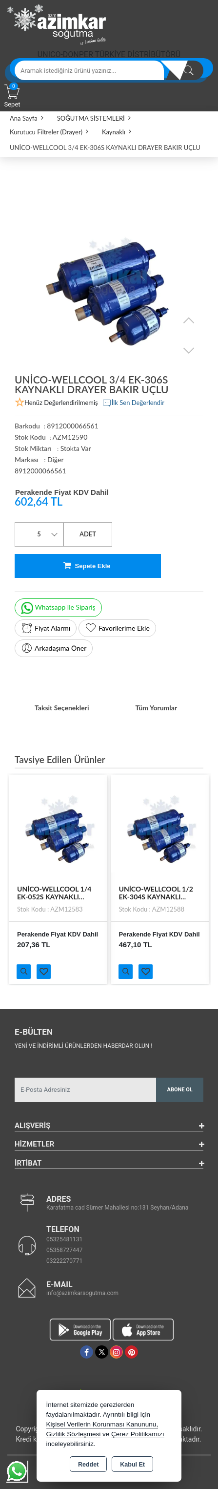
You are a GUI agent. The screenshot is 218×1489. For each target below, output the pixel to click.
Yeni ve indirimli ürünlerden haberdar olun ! (83, 1045)
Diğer (55, 459)
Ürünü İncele (24, 971)
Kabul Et (132, 1464)
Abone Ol (180, 1089)
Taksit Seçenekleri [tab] (62, 707)
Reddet (88, 1464)
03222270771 (64, 1260)
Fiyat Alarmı (45, 628)
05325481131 (64, 1239)
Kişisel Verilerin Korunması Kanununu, (102, 1424)
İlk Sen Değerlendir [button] (133, 403)
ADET (87, 534)
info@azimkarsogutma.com (82, 1293)
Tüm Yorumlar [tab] (156, 707)
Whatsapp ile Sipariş (58, 608)
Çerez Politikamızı (137, 1434)
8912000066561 (40, 471)
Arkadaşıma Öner (53, 648)
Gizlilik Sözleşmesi (73, 1434)
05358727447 (64, 1250)
